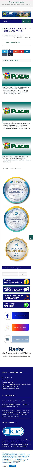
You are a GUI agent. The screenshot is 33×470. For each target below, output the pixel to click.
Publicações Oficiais (25, 37)
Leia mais (16, 461)
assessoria (14, 442)
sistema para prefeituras (24, 440)
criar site (13, 440)
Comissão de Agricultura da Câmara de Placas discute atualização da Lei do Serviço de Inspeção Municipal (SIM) (17, 4)
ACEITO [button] (12, 466)
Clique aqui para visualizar (13, 42)
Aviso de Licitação (7, 401)
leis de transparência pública (10, 446)
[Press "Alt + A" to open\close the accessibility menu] (31, 237)
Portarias (17, 37)
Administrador (8, 36)
